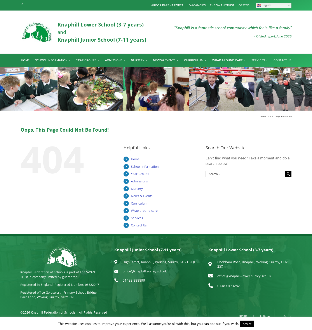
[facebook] (22, 5)
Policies (265, 316)
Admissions (139, 181)
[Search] (288, 174)
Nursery (137, 189)
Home (135, 159)
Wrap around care (144, 210)
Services (137, 218)
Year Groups (140, 174)
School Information (145, 166)
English (264, 5)
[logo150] (36, 23)
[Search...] (245, 174)
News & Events (142, 196)
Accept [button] (247, 324)
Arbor (287, 316)
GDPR (243, 316)
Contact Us (139, 225)
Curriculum (139, 203)
